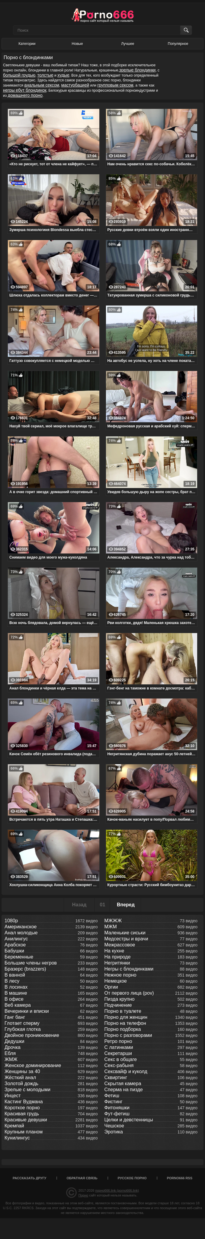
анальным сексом (41, 85)
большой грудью (19, 75)
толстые (45, 75)
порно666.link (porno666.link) (117, 1190)
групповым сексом (115, 85)
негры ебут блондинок (24, 90)
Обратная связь (82, 1178)
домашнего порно (25, 95)
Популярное (178, 44)
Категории (26, 44)
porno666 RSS (179, 1178)
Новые (77, 44)
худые (63, 75)
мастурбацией (75, 85)
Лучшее (127, 44)
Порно (83, 1195)
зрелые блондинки (137, 70)
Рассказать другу (29, 1178)
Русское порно (132, 1178)
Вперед (126, 904)
